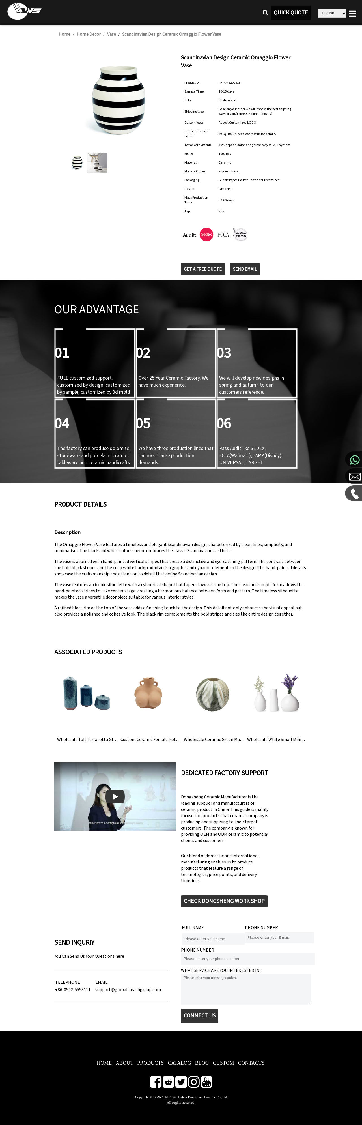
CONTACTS (251, 1063)
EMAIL (101, 982)
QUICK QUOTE (291, 13)
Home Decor (89, 34)
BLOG (202, 1063)
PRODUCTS (150, 1063)
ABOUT (124, 1063)
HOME (104, 1063)
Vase (111, 34)
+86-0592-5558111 (72, 990)
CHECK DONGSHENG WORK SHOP (224, 901)
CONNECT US (200, 1016)
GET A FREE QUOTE (203, 269)
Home (64, 34)
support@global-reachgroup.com (128, 990)
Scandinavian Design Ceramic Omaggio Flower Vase (171, 34)
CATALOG (179, 1063)
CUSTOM (223, 1063)
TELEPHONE (67, 982)
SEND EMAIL (245, 269)
